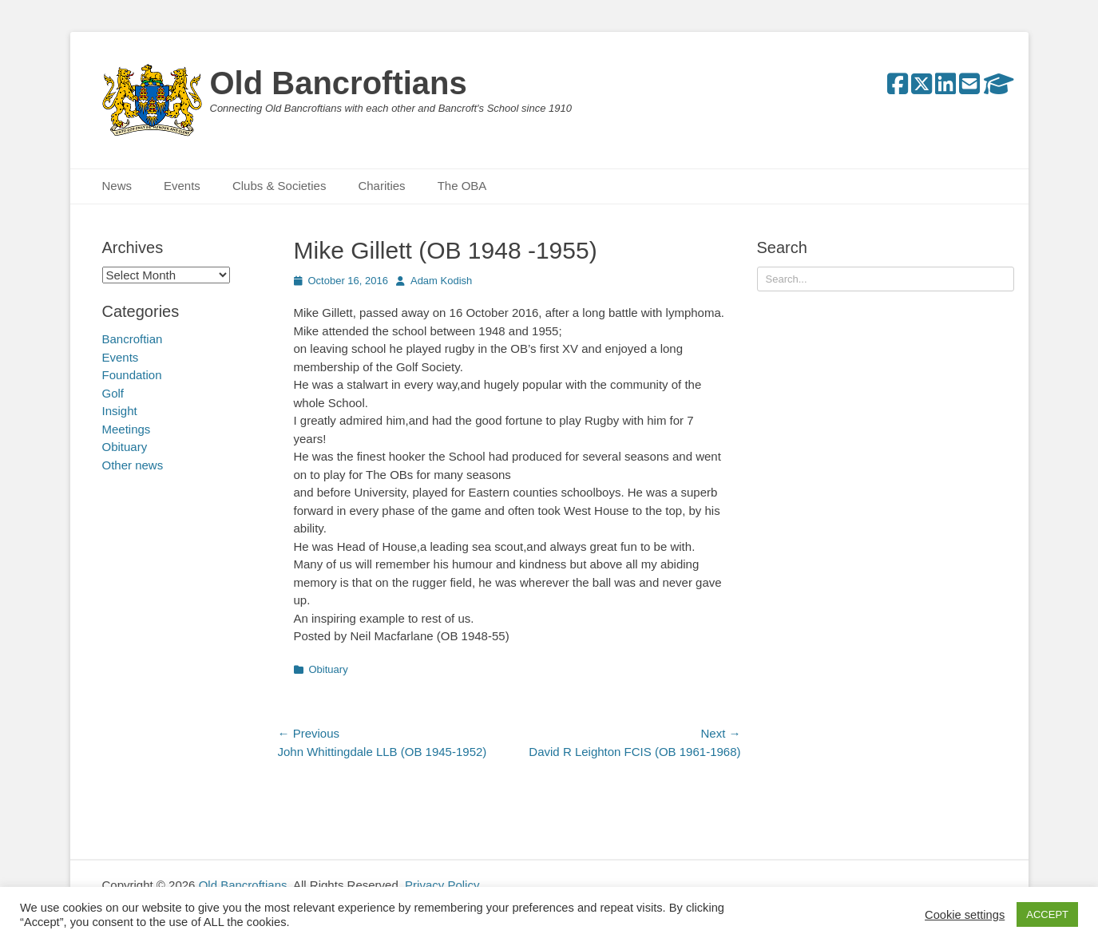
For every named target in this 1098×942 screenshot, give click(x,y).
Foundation (132, 375)
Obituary (328, 669)
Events (182, 185)
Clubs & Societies (279, 185)
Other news (133, 465)
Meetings (126, 429)
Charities (381, 185)
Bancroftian (132, 339)
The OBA (462, 185)
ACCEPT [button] (1047, 914)
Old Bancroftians (338, 83)
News (117, 185)
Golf (113, 393)
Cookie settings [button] (965, 914)
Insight (119, 411)
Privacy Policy (442, 885)
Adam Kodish (441, 281)
